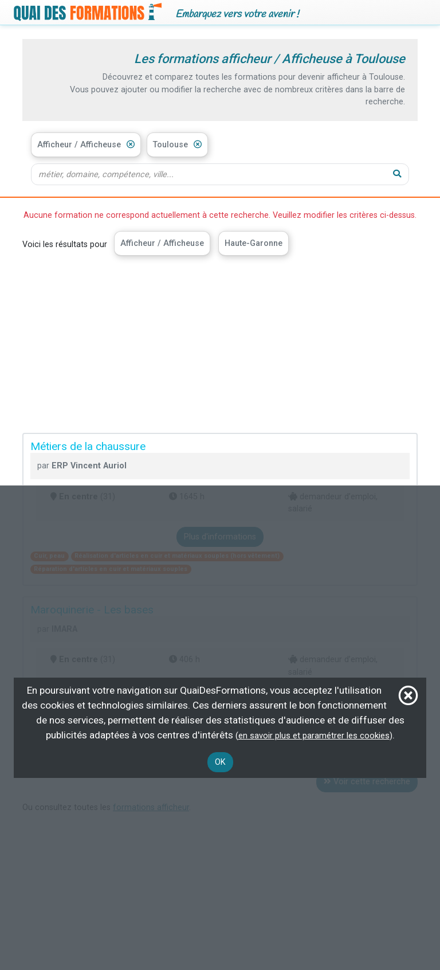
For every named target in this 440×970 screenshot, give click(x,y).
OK (220, 762)
